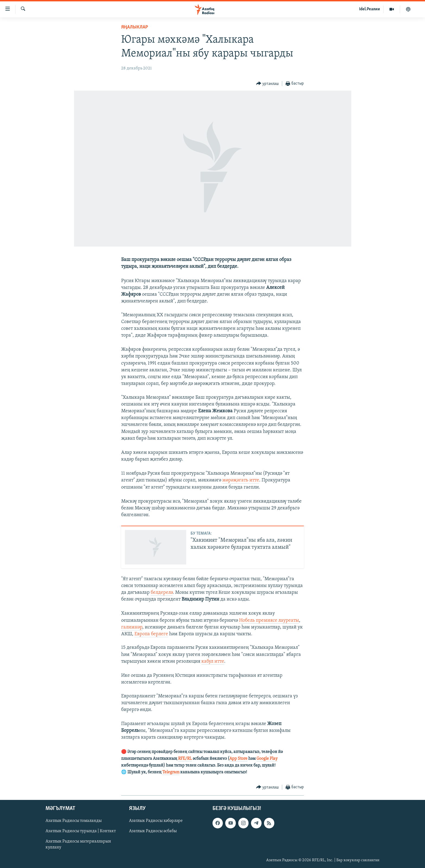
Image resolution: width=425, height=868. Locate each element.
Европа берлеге (151, 634)
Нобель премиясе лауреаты (269, 620)
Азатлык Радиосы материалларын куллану (78, 845)
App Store (238, 759)
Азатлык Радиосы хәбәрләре (156, 821)
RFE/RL (185, 759)
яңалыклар (134, 27)
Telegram (170, 772)
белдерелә (162, 592)
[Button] (267, 83)
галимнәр (131, 627)
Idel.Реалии (369, 9)
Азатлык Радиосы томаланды (74, 821)
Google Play (267, 759)
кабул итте (212, 661)
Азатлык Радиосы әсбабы (153, 831)
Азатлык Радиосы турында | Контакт (81, 831)
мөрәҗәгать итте (240, 480)
